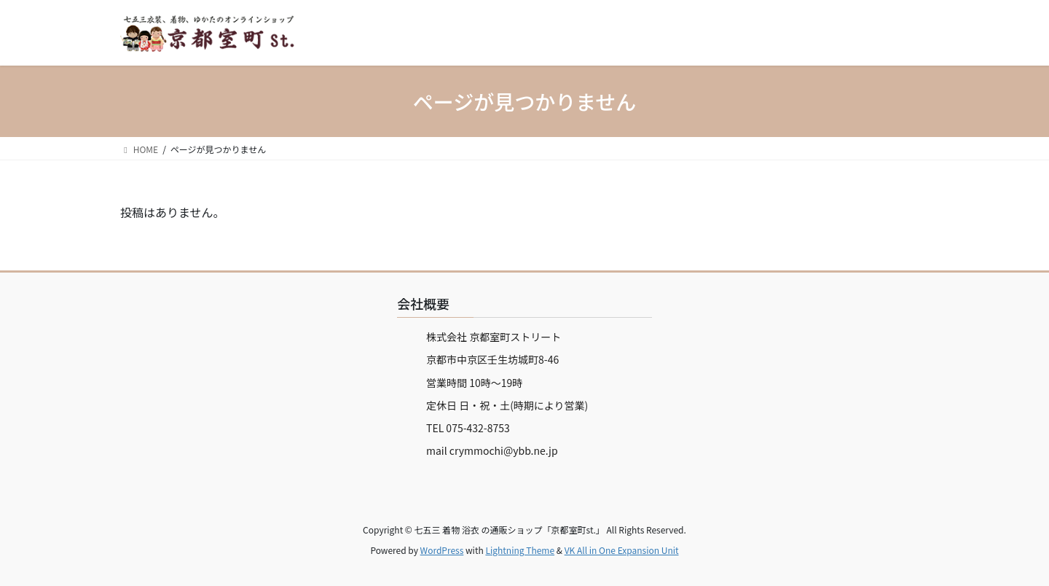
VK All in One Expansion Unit (622, 550)
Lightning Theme (519, 550)
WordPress (442, 550)
